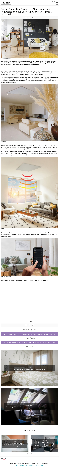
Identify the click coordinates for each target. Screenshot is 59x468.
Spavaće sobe (29, 367)
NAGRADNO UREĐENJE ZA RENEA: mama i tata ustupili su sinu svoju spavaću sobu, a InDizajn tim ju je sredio (44, 445)
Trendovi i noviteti (5, 7)
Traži (57, 4)
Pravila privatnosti (20, 465)
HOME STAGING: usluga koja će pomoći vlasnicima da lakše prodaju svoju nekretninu (29, 342)
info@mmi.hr (27, 463)
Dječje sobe (44, 440)
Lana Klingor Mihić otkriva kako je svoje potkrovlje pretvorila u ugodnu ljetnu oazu (29, 407)
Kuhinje (14, 441)
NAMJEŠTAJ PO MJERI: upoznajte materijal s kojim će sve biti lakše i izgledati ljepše (14, 444)
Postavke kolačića (39, 465)
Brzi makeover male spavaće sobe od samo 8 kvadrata (29, 369)
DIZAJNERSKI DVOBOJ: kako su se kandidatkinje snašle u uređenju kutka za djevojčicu (29, 334)
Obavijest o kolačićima (29, 465)
